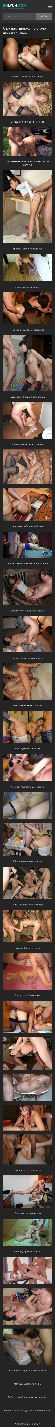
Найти (44, 16)
